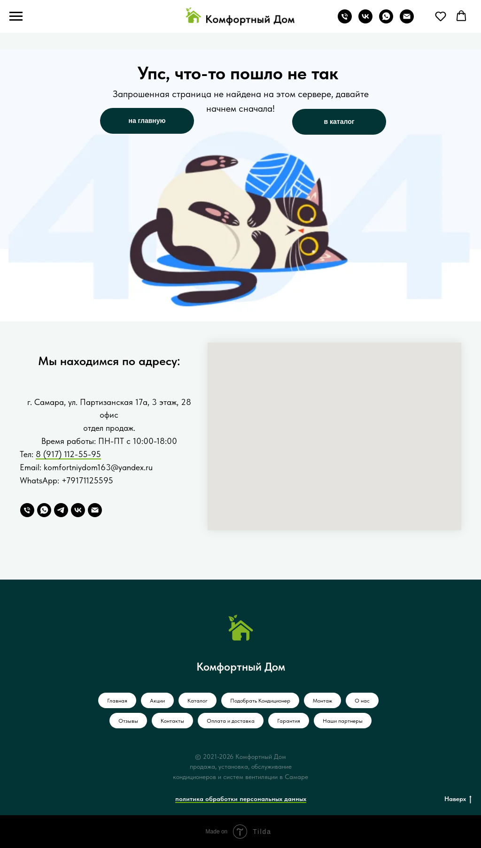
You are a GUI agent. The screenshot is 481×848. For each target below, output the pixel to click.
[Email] (95, 510)
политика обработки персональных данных (240, 798)
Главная (117, 700)
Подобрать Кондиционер (260, 700)
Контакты (172, 721)
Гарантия (288, 721)
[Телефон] (345, 21)
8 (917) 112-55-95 (68, 454)
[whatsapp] (386, 21)
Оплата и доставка (231, 721)
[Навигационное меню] (16, 16)
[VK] (78, 510)
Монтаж (322, 700)
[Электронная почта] (407, 21)
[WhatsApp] (44, 510)
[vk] (365, 21)
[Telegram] (61, 510)
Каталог (197, 700)
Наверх (458, 799)
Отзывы (128, 721)
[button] (440, 16)
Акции (157, 700)
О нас (362, 700)
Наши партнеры (343, 721)
